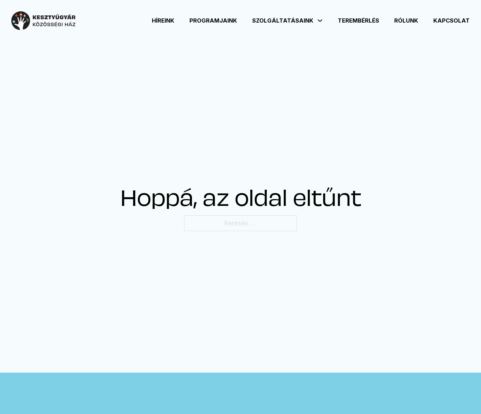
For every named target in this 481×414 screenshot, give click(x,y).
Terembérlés (358, 20)
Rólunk (406, 20)
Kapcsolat (451, 20)
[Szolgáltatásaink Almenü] (320, 20)
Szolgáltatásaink (282, 20)
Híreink (163, 20)
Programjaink (213, 20)
